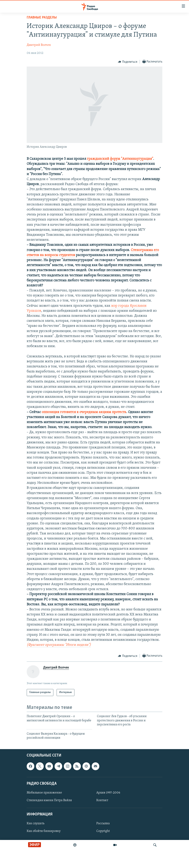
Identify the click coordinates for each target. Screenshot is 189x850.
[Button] (127, 62)
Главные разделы (42, 17)
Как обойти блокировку (44, 831)
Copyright (103, 831)
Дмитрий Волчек (39, 45)
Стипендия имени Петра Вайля (49, 800)
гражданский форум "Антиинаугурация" (120, 159)
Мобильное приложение (44, 792)
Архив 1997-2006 (108, 792)
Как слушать (35, 823)
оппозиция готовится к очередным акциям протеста (84, 412)
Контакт (102, 800)
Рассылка (103, 823)
